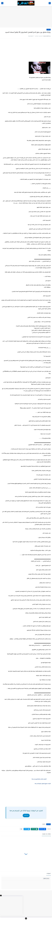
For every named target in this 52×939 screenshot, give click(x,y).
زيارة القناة (26, 815)
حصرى (48, 29)
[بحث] (2, 3)
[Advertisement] (26, 17)
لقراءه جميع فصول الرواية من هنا (43, 783)
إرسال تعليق (46, 878)
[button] (42, 829)
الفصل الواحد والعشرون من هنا (39, 779)
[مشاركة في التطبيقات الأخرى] (21, 829)
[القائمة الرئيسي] (50, 3)
